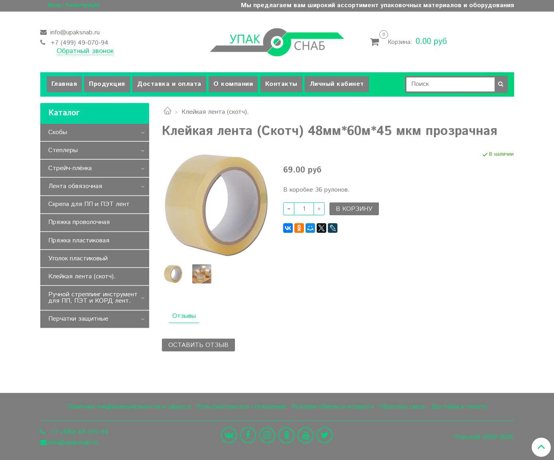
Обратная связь (402, 406)
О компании (233, 84)
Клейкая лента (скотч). (215, 112)
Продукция (107, 84)
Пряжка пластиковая (78, 240)
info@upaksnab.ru (74, 32)
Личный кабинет (337, 84)
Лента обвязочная (75, 186)
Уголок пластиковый (78, 258)
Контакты (281, 84)
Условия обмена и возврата (333, 406)
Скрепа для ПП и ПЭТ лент (89, 204)
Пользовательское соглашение (241, 406)
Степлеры (63, 150)
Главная (64, 84)
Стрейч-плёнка (70, 168)
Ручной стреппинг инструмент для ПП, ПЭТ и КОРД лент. (93, 297)
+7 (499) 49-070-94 (78, 43)
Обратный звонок (85, 51)
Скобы (57, 132)
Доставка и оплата (169, 84)
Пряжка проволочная (79, 222)
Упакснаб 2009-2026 (484, 437)
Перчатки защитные (78, 318)
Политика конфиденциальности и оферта (129, 406)
